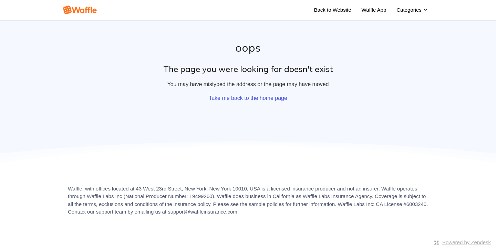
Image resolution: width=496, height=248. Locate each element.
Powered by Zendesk (466, 242)
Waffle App (374, 10)
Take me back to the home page (248, 98)
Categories (412, 10)
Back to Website (332, 10)
